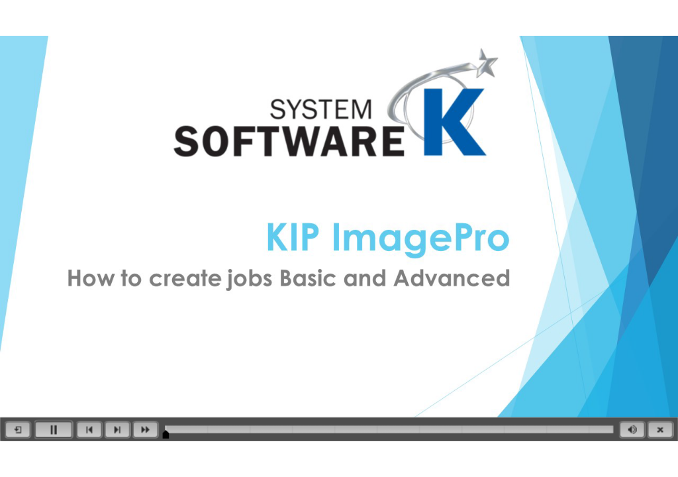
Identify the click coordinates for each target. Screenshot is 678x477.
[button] (17, 429)
